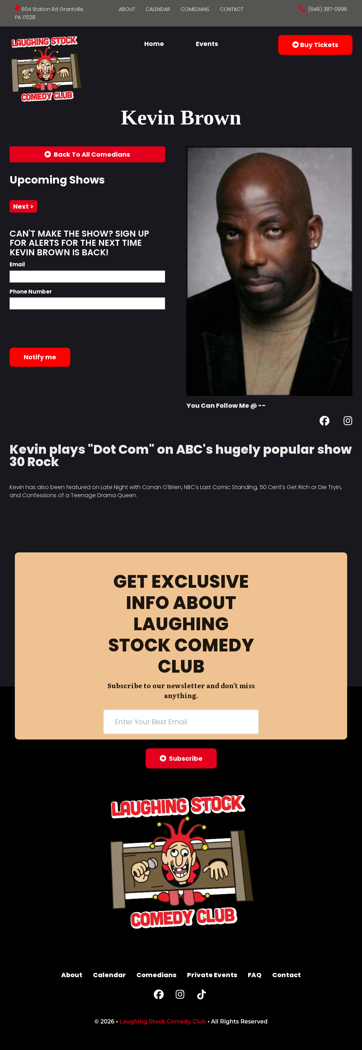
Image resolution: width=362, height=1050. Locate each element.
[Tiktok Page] (201, 996)
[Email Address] (181, 721)
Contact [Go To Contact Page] (231, 9)
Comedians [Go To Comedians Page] (195, 9)
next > (23, 206)
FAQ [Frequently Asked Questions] (255, 974)
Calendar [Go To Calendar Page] (158, 9)
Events (207, 43)
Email (17, 264)
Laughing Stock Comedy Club (162, 1021)
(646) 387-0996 (327, 9)
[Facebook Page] (324, 422)
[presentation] (63, 328)
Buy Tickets (315, 44)
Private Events (212, 974)
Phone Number (31, 291)
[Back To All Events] (87, 154)
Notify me (40, 357)
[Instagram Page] (348, 422)
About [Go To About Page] (127, 9)
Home (154, 43)
